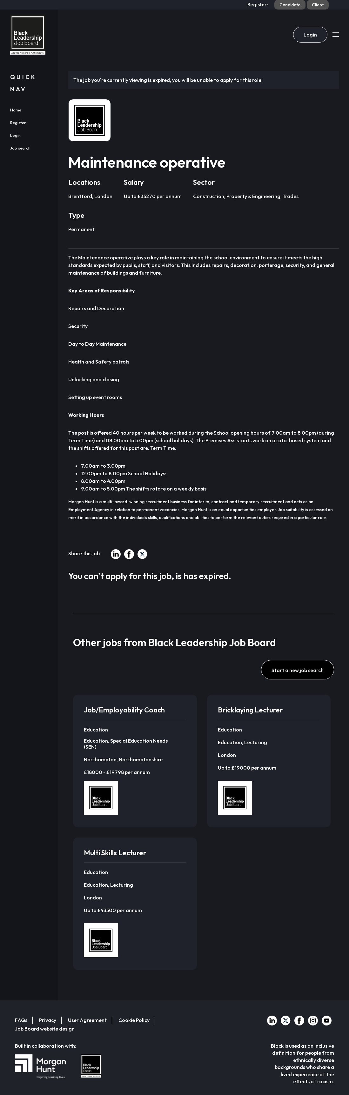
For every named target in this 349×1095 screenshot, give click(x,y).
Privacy (47, 1020)
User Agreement (87, 1020)
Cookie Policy (134, 1020)
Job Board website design (45, 1028)
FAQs (21, 1020)
